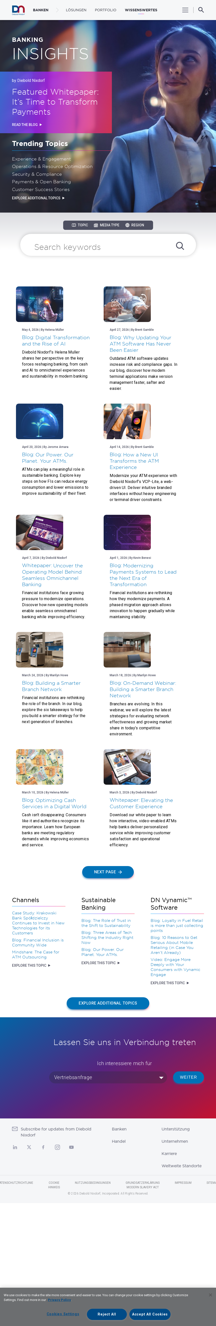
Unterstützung (176, 1252)
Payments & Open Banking (41, 181)
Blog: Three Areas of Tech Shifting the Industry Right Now (107, 1060)
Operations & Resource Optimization (52, 166)
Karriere (169, 1276)
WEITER (188, 1200)
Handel (119, 1264)
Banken (119, 1252)
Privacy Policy (59, 1300)
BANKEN (40, 10)
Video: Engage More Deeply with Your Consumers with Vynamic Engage (175, 1090)
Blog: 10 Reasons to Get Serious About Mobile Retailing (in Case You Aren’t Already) (174, 1068)
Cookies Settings (63, 1314)
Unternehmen (175, 1264)
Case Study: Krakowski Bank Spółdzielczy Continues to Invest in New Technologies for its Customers (38, 1045)
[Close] (210, 1294)
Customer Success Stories (41, 189)
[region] (108, 1307)
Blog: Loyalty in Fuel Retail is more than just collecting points (177, 1048)
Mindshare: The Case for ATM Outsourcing (35, 1077)
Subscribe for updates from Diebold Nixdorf (56, 1255)
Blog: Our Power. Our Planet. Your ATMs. (102, 1075)
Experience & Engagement (41, 158)
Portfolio (105, 10)
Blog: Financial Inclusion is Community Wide (38, 1065)
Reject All (107, 1314)
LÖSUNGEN (76, 10)
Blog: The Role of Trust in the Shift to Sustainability (106, 1046)
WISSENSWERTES (141, 10)
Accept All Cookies (150, 1314)
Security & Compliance (37, 174)
